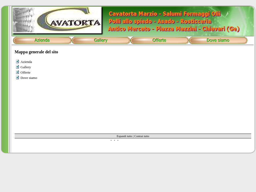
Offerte (25, 72)
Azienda (26, 62)
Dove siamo (29, 78)
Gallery (26, 67)
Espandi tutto (124, 136)
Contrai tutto (141, 136)
